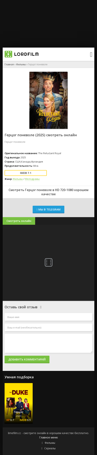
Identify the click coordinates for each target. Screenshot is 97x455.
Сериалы (50, 448)
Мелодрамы (32, 179)
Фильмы (21, 64)
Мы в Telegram (48, 209)
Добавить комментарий (27, 359)
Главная (9, 64)
